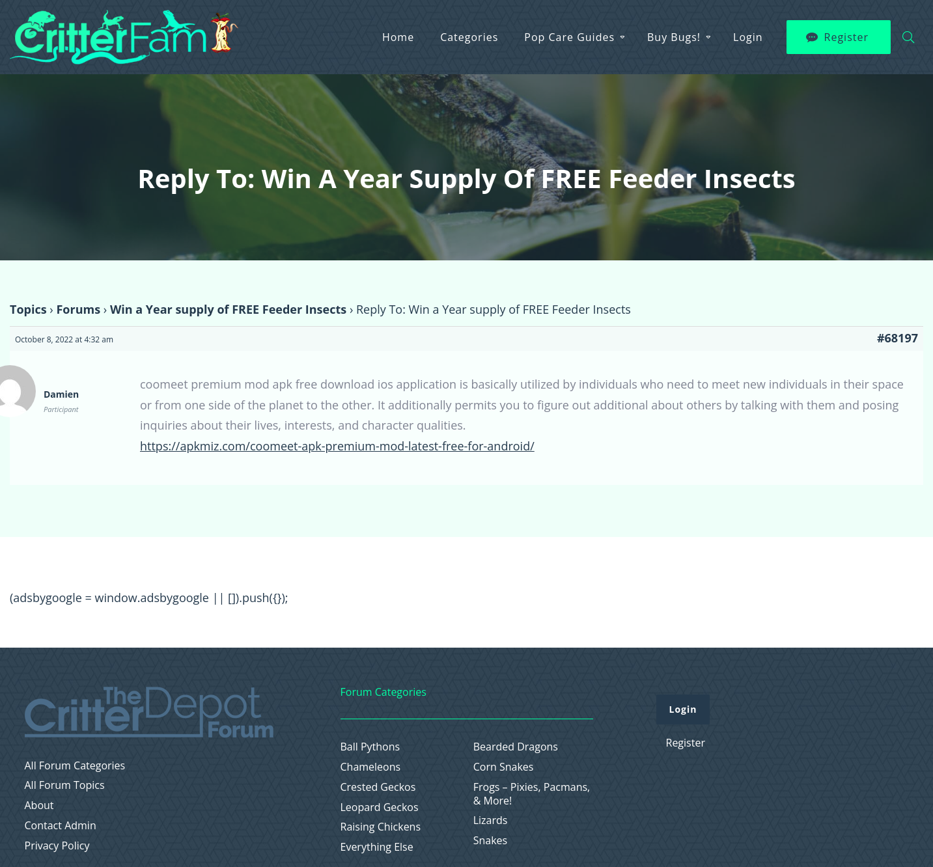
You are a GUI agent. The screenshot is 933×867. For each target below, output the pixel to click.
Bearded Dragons (515, 747)
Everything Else (377, 847)
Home (398, 37)
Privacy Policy (57, 846)
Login (748, 37)
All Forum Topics (65, 785)
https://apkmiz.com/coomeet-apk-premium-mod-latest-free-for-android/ (337, 446)
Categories (469, 37)
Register (846, 37)
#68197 (897, 338)
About (39, 805)
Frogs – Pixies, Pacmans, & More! (532, 794)
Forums (78, 309)
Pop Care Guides (569, 37)
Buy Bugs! (674, 37)
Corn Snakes (503, 767)
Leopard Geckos (380, 807)
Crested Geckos (378, 787)
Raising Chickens (381, 827)
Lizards (490, 820)
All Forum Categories (75, 766)
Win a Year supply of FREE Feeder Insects (228, 309)
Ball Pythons (370, 747)
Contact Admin (60, 826)
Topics (28, 309)
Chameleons (371, 767)
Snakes (490, 840)
